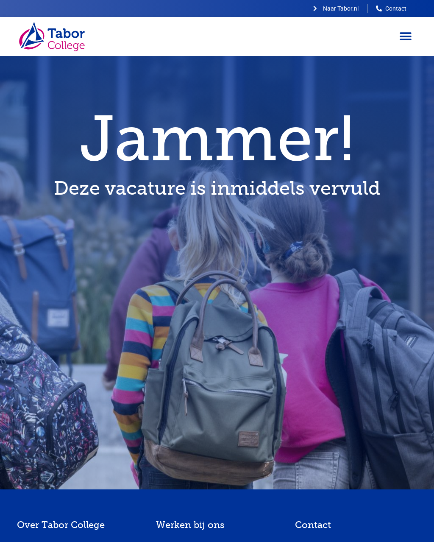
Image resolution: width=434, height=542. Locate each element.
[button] (405, 36)
